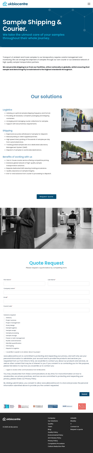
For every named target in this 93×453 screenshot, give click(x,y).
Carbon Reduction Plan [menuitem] (56, 446)
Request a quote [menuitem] (76, 429)
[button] (89, 4)
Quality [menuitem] (50, 424)
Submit (84, 394)
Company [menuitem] (51, 418)
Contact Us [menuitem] (74, 426)
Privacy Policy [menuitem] (53, 441)
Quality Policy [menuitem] (53, 432)
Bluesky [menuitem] (73, 421)
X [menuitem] (70, 424)
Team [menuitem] (50, 426)
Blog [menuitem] (49, 429)
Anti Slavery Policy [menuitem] (54, 438)
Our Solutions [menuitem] (53, 421)
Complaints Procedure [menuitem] (56, 443)
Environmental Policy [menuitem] (55, 435)
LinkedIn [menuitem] (73, 418)
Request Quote (46, 196)
